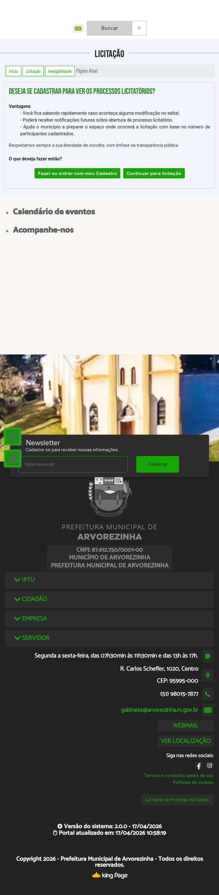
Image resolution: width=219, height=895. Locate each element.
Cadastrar (158, 464)
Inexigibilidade (60, 71)
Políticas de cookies (193, 782)
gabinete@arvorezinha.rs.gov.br (159, 710)
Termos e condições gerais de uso (179, 775)
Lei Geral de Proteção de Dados (177, 800)
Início (13, 71)
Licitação (33, 71)
